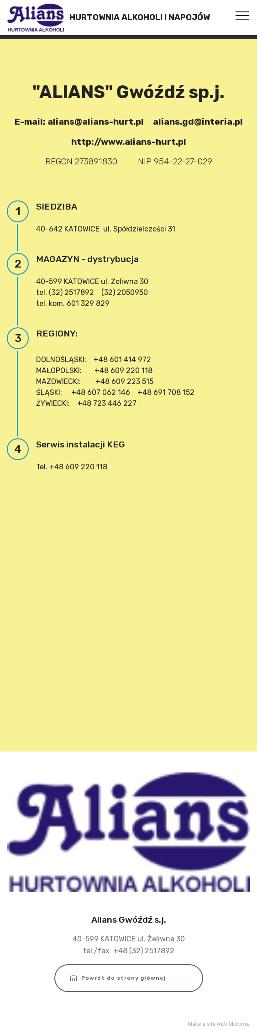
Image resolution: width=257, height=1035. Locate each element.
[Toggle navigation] (243, 15)
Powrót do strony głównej (129, 978)
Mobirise (239, 1024)
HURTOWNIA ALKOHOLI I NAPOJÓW (139, 17)
